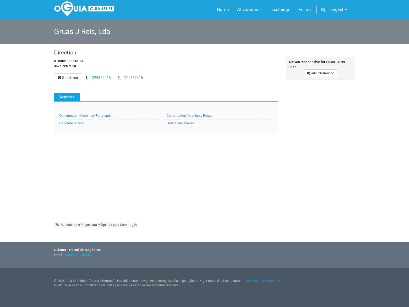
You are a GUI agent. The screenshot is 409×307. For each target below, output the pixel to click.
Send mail (68, 78)
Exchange (280, 9)
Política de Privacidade (263, 281)
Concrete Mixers (71, 123)
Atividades (250, 9)
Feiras (305, 9)
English (338, 9)
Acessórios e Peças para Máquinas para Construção (96, 225)
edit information (320, 73)
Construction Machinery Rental (189, 116)
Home (223, 9)
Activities (67, 97)
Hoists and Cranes (180, 123)
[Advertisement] (166, 179)
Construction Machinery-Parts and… (85, 116)
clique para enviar (77, 255)
